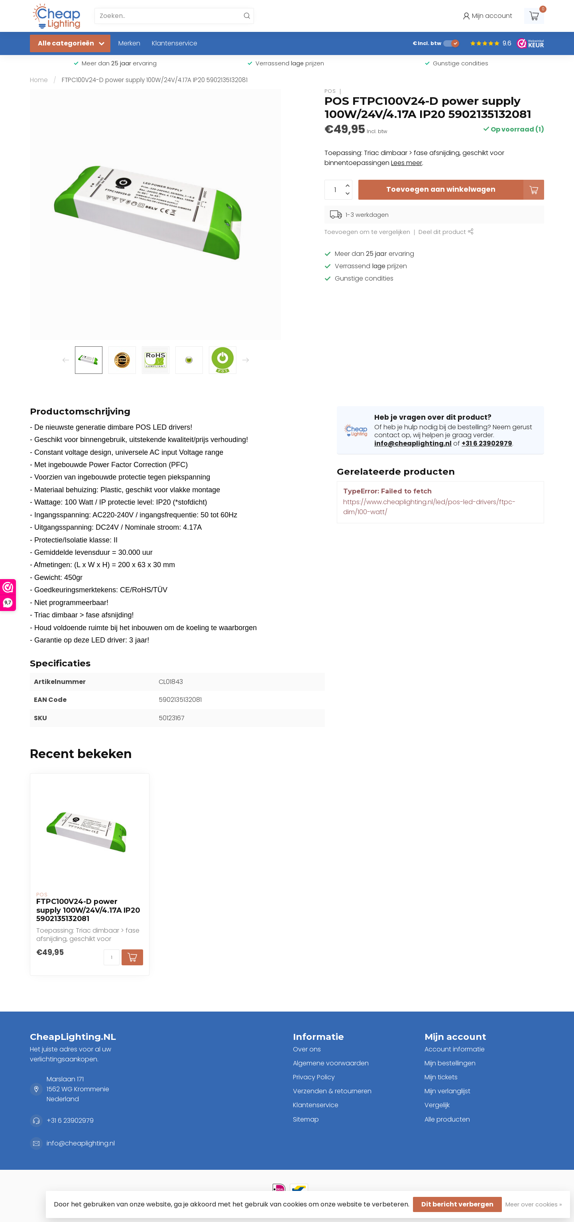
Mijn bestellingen (450, 1063)
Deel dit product (446, 232)
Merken (129, 43)
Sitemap (306, 1119)
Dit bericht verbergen (457, 1204)
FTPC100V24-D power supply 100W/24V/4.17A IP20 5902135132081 (155, 80)
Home (39, 80)
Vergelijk (437, 1105)
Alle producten (447, 1119)
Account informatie (455, 1049)
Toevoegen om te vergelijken (367, 232)
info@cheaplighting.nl (413, 443)
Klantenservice (174, 43)
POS (330, 91)
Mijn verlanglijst (447, 1091)
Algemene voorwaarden (331, 1063)
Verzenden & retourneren (332, 1091)
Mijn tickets (441, 1077)
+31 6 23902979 (487, 443)
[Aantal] (112, 957)
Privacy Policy (314, 1077)
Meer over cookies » (533, 1204)
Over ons (307, 1049)
